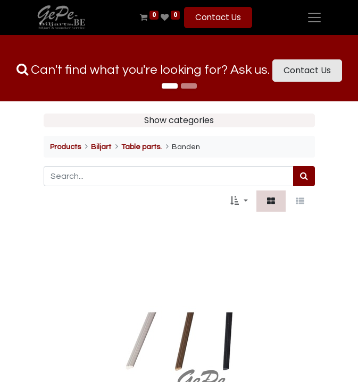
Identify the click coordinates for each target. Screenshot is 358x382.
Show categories (179, 120)
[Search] (304, 176)
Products (65, 147)
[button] (238, 201)
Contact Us (218, 17)
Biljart (101, 147)
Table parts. (141, 147)
